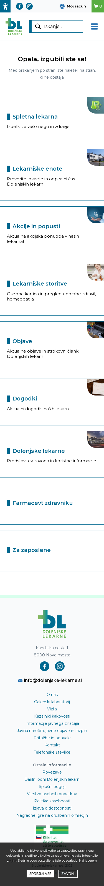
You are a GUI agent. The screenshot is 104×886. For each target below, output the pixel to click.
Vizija (52, 709)
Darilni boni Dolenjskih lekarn (52, 779)
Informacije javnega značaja (52, 723)
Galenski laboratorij (52, 701)
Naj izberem (88, 860)
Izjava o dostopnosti (52, 808)
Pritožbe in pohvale (52, 737)
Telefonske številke (52, 752)
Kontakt (52, 745)
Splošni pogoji (52, 786)
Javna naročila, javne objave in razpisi (52, 730)
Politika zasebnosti (52, 800)
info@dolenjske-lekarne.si (50, 680)
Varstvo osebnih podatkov (52, 793)
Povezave (52, 772)
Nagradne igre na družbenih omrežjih (52, 815)
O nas (52, 694)
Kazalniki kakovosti (52, 716)
